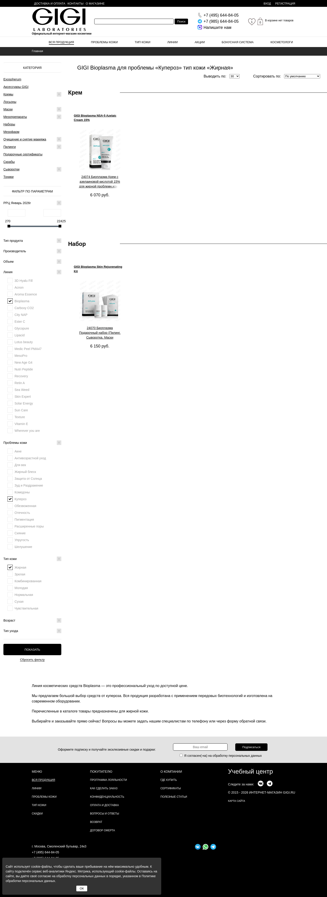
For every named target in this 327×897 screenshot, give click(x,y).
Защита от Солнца (28, 478)
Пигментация (24, 519)
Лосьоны (9, 102)
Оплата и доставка (104, 805)
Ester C (20, 321)
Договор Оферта (102, 830)
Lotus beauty (24, 342)
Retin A (20, 383)
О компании (171, 771)
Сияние (20, 533)
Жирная (20, 567)
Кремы (8, 94)
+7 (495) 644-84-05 (45, 852)
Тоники (8, 177)
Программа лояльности (108, 780)
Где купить (169, 780)
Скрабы (9, 162)
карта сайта (236, 801)
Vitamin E (21, 424)
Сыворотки (11, 169)
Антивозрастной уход (30, 458)
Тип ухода (32, 631)
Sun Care (21, 410)
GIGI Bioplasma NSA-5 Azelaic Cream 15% (95, 118)
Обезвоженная (25, 506)
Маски (8, 109)
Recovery (21, 376)
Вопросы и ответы (104, 813)
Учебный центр (250, 771)
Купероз (20, 499)
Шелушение (23, 547)
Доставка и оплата (49, 3)
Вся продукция (61, 42)
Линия (32, 272)
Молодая (21, 588)
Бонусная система (237, 42)
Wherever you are (27, 430)
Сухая (19, 601)
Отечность (22, 513)
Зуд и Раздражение (29, 485)
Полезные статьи (174, 796)
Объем (32, 261)
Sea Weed (22, 390)
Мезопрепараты (15, 117)
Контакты (75, 3)
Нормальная (24, 595)
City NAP (21, 315)
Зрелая (20, 574)
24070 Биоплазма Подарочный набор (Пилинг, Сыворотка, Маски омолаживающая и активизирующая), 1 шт (99, 333)
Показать (32, 649)
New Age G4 (23, 362)
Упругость (22, 540)
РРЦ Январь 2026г (32, 203)
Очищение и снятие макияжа (24, 139)
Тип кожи (142, 42)
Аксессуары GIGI (15, 87)
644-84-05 (221, 15)
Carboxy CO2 (24, 308)
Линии (172, 42)
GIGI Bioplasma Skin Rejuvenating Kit (98, 269)
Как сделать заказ (104, 788)
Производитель (32, 251)
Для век (20, 465)
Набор (77, 244)
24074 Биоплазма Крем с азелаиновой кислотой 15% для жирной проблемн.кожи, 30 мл (100, 182)
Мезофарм (11, 132)
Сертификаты (171, 788)
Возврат (96, 822)
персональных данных (245, 755)
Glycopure (22, 328)
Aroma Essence (26, 294)
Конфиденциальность (107, 796)
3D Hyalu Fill (23, 280)
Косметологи (281, 42)
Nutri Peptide (24, 369)
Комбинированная (28, 581)
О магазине (95, 3)
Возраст (32, 620)
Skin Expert (23, 396)
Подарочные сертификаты (22, 154)
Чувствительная (26, 608)
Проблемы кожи (104, 42)
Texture (20, 417)
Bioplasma (22, 301)
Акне (18, 451)
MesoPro (21, 355)
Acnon (19, 287)
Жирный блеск (25, 472)
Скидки (37, 813)
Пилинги (9, 147)
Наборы (9, 124)
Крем (75, 92)
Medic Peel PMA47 (28, 349)
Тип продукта (32, 240)
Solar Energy (24, 403)
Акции (200, 42)
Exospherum (12, 79)
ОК (82, 888)
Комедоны (22, 492)
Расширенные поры (29, 526)
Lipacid (20, 335)
